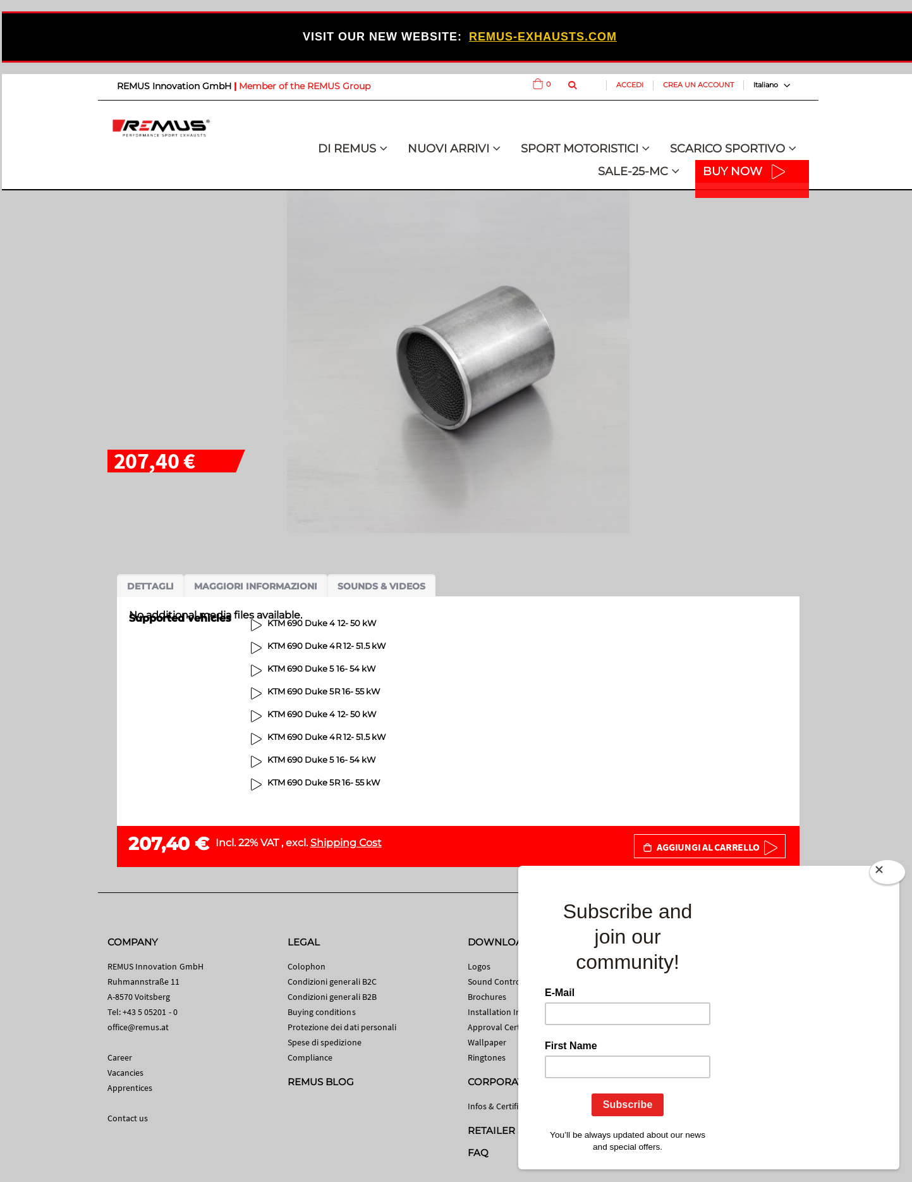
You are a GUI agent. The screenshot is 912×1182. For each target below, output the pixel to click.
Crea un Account (698, 84)
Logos (479, 966)
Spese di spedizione (325, 1042)
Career (119, 1057)
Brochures (487, 996)
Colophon (307, 966)
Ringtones (487, 1057)
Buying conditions (322, 1012)
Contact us (128, 1118)
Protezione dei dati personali (342, 1027)
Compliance (310, 1057)
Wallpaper (487, 1042)
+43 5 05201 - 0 (150, 1012)
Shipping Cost (346, 843)
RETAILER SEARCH (513, 1130)
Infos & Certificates (503, 1106)
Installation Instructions (514, 1012)
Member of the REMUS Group (304, 86)
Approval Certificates (507, 1027)
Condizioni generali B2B (332, 996)
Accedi (629, 84)
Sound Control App (504, 981)
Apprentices (130, 1087)
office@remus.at (138, 1027)
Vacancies (125, 1072)
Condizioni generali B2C (332, 981)
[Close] (887, 874)
